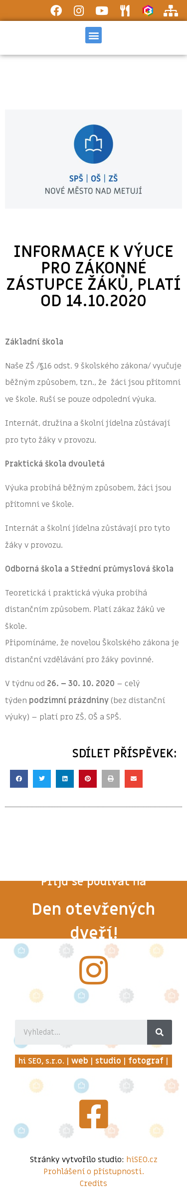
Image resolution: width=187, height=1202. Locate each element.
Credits (93, 1183)
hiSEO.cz (142, 1159)
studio (108, 1061)
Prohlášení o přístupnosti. (93, 1171)
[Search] (159, 1032)
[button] (93, 35)
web (79, 1061)
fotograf (146, 1061)
